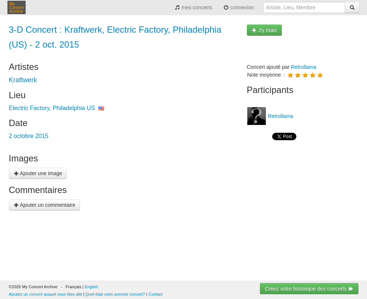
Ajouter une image (38, 173)
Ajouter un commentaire (44, 205)
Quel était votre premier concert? (115, 294)
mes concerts (193, 7)
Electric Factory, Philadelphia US (52, 108)
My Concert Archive (16, 7)
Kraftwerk (23, 80)
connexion (238, 7)
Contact (155, 294)
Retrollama (303, 67)
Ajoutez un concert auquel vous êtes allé (46, 294)
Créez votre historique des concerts (309, 289)
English (91, 286)
